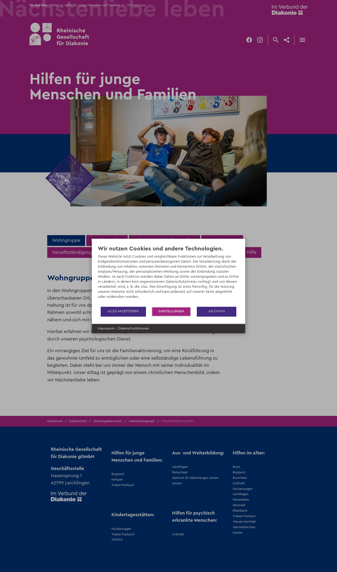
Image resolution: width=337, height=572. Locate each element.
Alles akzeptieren (123, 311)
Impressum (106, 328)
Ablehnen (216, 311)
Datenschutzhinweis (133, 328)
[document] (168, 276)
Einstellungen (171, 311)
